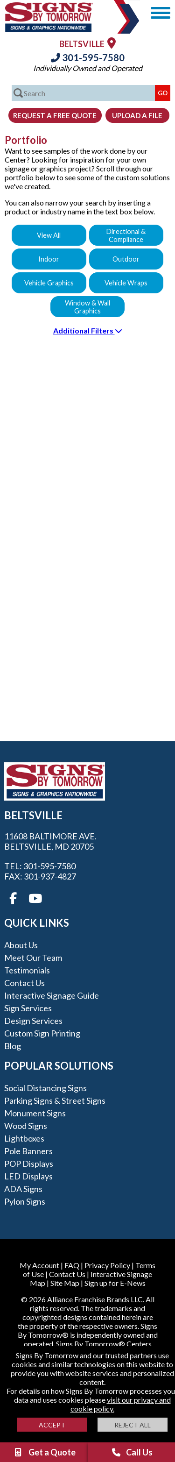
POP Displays (28, 1163)
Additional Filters (87, 330)
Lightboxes (24, 1138)
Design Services (33, 1020)
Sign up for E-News (115, 1282)
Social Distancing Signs (45, 1088)
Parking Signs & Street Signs (54, 1100)
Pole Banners (28, 1151)
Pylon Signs (24, 1201)
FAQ (71, 1265)
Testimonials (27, 970)
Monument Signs (35, 1113)
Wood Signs (25, 1126)
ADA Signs (23, 1189)
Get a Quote (44, 1452)
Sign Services (28, 1008)
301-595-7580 (88, 57)
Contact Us (24, 983)
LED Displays (28, 1176)
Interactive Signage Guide (51, 995)
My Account (39, 1265)
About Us (21, 945)
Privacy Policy (107, 1265)
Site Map (64, 1282)
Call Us (132, 1452)
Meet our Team (33, 957)
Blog (12, 1046)
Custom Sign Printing (42, 1033)
